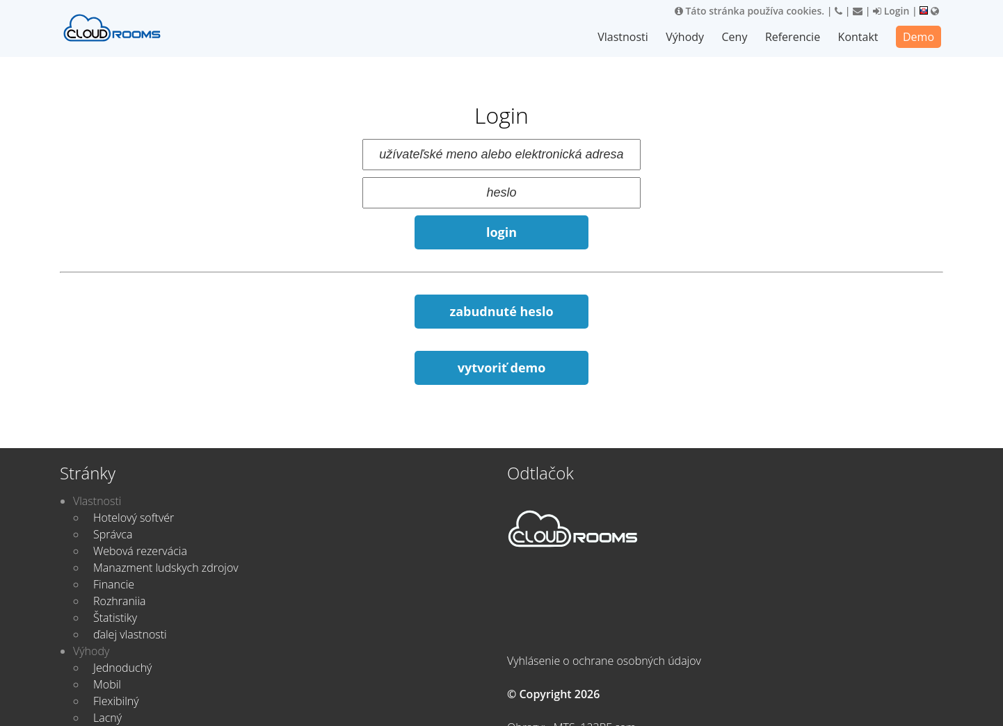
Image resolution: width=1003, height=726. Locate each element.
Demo (918, 36)
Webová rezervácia (140, 551)
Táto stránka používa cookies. (749, 10)
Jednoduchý (122, 667)
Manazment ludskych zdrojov (166, 567)
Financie (113, 584)
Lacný (107, 717)
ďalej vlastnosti (130, 634)
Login (891, 10)
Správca (112, 534)
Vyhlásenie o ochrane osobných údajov (604, 660)
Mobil (107, 684)
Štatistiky (115, 617)
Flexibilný (116, 701)
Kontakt (858, 36)
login (501, 232)
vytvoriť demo (502, 367)
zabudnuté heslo (501, 311)
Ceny (735, 36)
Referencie (793, 36)
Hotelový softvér (133, 517)
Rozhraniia (119, 601)
